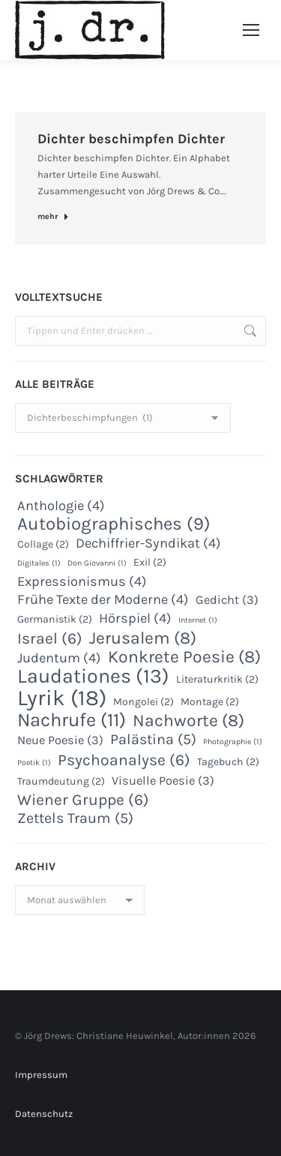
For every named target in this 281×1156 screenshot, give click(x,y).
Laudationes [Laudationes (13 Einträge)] (93, 676)
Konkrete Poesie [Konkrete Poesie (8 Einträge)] (184, 657)
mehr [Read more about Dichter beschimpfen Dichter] (53, 216)
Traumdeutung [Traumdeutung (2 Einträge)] (61, 781)
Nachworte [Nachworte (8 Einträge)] (188, 721)
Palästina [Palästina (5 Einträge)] (153, 739)
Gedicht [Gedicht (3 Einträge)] (227, 600)
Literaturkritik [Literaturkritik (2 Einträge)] (217, 679)
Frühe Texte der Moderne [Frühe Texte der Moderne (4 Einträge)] (103, 599)
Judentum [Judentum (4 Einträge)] (59, 658)
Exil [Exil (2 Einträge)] (149, 562)
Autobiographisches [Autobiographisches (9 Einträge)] (114, 523)
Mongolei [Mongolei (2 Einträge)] (143, 701)
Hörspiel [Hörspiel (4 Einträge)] (135, 618)
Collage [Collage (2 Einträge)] (43, 544)
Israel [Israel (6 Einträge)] (49, 638)
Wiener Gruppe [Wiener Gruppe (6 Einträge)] (83, 799)
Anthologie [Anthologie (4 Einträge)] (61, 505)
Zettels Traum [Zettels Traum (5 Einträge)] (75, 818)
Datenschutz (44, 1113)
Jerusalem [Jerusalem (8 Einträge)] (142, 638)
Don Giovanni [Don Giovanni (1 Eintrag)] (97, 563)
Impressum (41, 1074)
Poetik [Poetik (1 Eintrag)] (34, 762)
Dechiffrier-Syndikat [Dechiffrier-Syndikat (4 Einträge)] (148, 543)
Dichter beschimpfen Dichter (131, 139)
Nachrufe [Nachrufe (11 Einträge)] (71, 720)
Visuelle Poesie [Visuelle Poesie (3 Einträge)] (163, 780)
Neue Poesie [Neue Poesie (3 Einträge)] (60, 740)
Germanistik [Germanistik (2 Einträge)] (54, 619)
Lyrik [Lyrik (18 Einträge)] (61, 697)
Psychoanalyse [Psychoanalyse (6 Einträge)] (124, 760)
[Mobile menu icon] (251, 30)
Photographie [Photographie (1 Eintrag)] (232, 741)
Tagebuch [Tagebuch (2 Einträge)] (228, 761)
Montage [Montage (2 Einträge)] (210, 701)
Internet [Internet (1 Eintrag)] (197, 620)
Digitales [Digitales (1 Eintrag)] (39, 563)
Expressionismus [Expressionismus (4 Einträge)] (82, 581)
